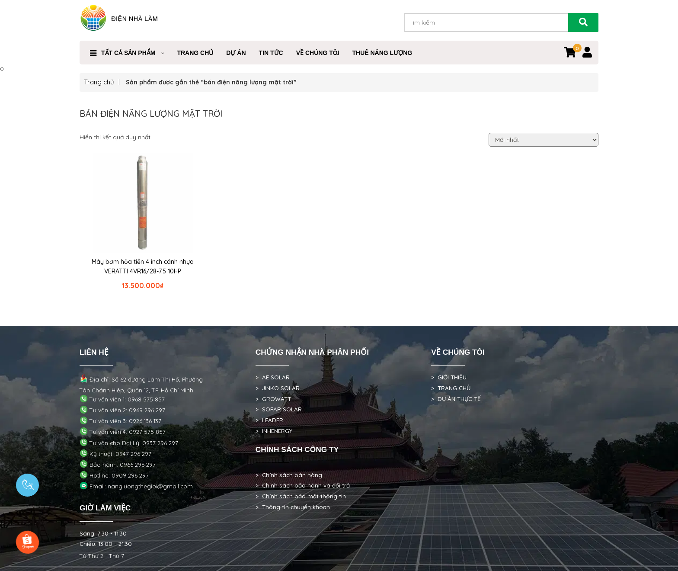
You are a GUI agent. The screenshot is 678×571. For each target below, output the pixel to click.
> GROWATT (273, 398)
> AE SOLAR (273, 377)
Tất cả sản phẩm (128, 52)
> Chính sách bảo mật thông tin (301, 496)
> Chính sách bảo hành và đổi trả (303, 485)
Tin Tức (271, 52)
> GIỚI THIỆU (449, 377)
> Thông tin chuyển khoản (293, 507)
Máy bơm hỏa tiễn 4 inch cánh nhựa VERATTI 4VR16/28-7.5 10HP (143, 266)
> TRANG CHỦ (450, 388)
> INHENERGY (274, 430)
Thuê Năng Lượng (382, 52)
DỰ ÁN (236, 52)
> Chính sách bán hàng (289, 475)
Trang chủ (99, 82)
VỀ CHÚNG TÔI (317, 52)
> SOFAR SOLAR (279, 409)
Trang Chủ (195, 52)
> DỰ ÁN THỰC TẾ (456, 398)
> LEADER (269, 420)
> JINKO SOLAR (278, 388)
